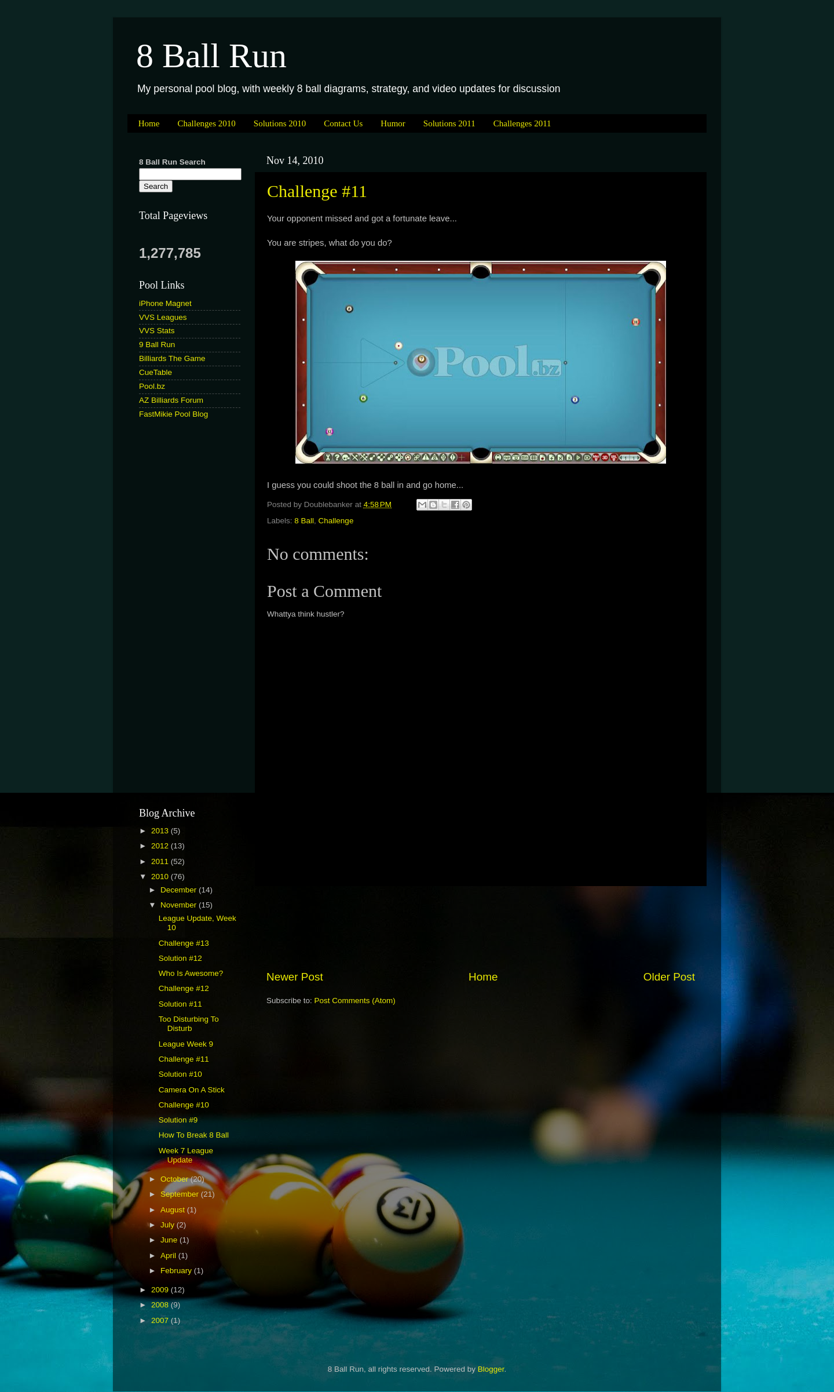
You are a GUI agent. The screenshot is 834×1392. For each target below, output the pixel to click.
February (177, 1270)
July (168, 1224)
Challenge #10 (184, 1105)
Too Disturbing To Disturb (189, 1024)
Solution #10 (180, 1074)
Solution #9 (178, 1120)
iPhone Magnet (165, 303)
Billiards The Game (172, 358)
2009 (161, 1289)
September (180, 1194)
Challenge (336, 520)
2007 (161, 1320)
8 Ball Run (211, 56)
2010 (161, 876)
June (170, 1240)
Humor (393, 123)
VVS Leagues (163, 317)
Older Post (669, 977)
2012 (161, 845)
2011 (161, 861)
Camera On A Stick (192, 1089)
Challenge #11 (317, 191)
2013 (161, 830)
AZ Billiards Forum (171, 400)
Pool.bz (152, 386)
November (179, 905)
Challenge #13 (184, 943)
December (179, 890)
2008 (161, 1304)
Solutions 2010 (280, 123)
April (169, 1255)
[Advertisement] (481, 928)
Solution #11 (180, 1004)
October (175, 1179)
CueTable (155, 372)
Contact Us (343, 123)
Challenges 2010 (206, 123)
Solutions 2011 (449, 123)
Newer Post (294, 977)
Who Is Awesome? (191, 973)
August (173, 1209)
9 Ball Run (157, 344)
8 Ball (304, 520)
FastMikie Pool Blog (173, 414)
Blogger (491, 1369)
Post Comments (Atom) (355, 1000)
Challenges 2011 (522, 123)
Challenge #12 (184, 988)
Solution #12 (180, 958)
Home (149, 123)
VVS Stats (157, 330)
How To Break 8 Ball (194, 1135)
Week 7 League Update (186, 1155)
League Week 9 (186, 1044)
